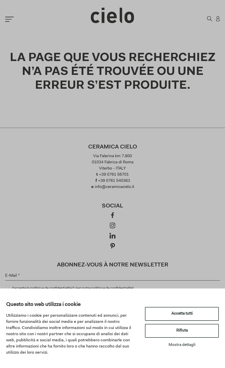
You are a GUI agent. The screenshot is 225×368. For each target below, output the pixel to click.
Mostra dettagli (182, 345)
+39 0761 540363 (114, 181)
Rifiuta (182, 331)
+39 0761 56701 (114, 175)
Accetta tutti (182, 314)
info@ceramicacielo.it (114, 187)
